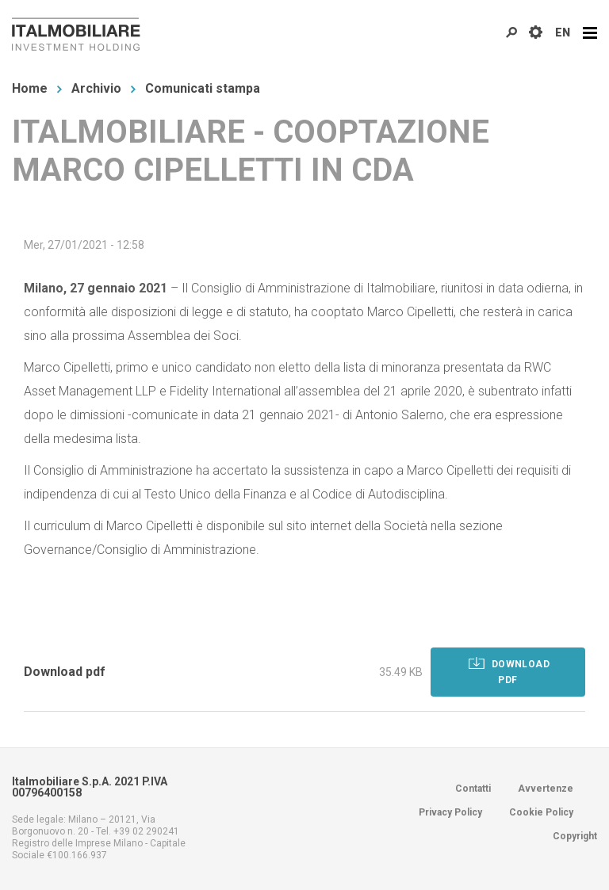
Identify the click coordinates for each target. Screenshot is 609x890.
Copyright (575, 836)
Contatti (473, 788)
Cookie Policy (541, 812)
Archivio (96, 88)
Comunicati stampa (202, 88)
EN (562, 32)
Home (30, 88)
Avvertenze (545, 788)
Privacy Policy (450, 812)
